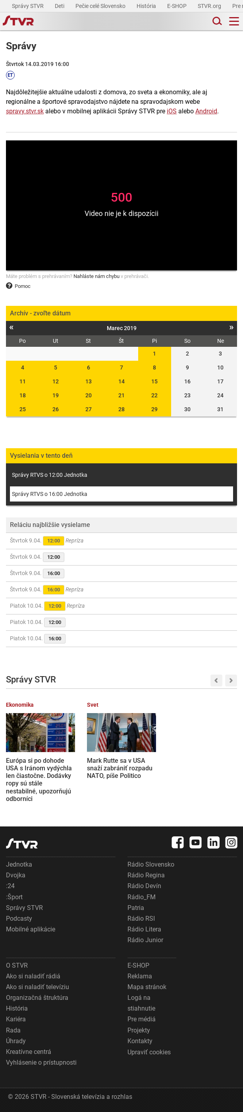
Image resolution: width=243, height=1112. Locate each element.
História (147, 6)
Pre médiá (141, 1019)
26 (55, 409)
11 (22, 381)
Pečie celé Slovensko (101, 6)
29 (154, 409)
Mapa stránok (146, 987)
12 (55, 381)
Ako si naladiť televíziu (37, 987)
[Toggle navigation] (234, 21)
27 (88, 409)
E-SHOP (177, 6)
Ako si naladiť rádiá (33, 976)
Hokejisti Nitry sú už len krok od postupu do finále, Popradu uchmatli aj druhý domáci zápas (201, 776)
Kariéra (16, 1019)
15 (154, 381)
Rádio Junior (145, 940)
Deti (60, 6)
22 (154, 395)
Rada (13, 1030)
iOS (172, 111)
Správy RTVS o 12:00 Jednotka (49, 475)
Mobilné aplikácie (30, 929)
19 (55, 395)
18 (22, 395)
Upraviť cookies (149, 1052)
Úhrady (16, 1041)
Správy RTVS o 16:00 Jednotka (49, 494)
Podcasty (19, 918)
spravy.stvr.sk (25, 111)
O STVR (17, 965)
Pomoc (18, 286)
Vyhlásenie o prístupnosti (41, 1062)
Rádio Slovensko (150, 864)
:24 (10, 886)
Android (206, 111)
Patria (135, 908)
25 (22, 409)
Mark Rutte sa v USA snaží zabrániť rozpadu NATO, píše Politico (119, 768)
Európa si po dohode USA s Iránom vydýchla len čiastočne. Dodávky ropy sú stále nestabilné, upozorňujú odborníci (39, 780)
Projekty (138, 1030)
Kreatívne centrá (28, 1052)
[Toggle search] (216, 21)
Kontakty (139, 1041)
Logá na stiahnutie (141, 1003)
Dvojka (15, 875)
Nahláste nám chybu (96, 276)
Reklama (139, 976)
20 (88, 395)
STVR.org (210, 6)
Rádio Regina (146, 875)
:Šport (14, 897)
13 (88, 381)
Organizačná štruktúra (37, 997)
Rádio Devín (144, 886)
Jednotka (19, 864)
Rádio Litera (144, 929)
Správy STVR (28, 6)
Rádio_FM (141, 897)
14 (121, 381)
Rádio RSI (141, 918)
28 (121, 409)
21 (121, 395)
